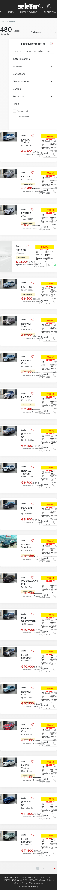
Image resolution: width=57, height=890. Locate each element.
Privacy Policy (46, 880)
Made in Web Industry (28, 886)
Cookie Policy (20, 883)
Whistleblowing (36, 883)
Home (4, 22)
